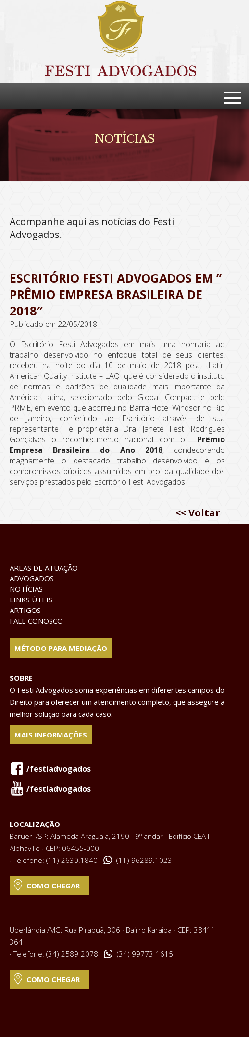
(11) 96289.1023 (144, 860)
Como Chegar (53, 885)
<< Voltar (197, 512)
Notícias (26, 589)
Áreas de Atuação (44, 568)
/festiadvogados (58, 768)
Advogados (32, 578)
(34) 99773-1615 (145, 954)
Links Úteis (31, 599)
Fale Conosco (36, 620)
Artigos (25, 610)
